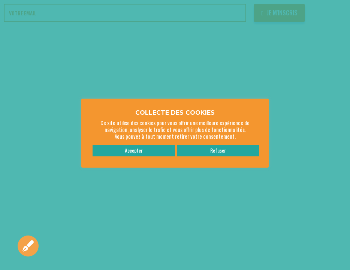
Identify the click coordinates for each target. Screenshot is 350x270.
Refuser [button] (218, 150)
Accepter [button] (134, 150)
